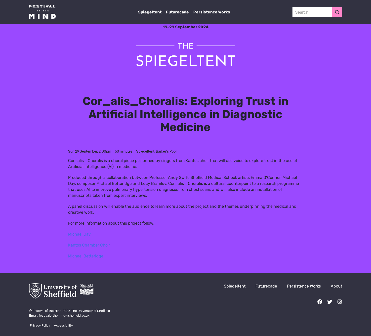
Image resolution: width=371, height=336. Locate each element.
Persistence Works (211, 12)
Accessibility (63, 325)
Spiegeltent (150, 12)
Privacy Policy (40, 325)
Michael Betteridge (85, 256)
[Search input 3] (312, 12)
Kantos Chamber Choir (89, 245)
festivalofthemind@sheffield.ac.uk (64, 315)
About (336, 286)
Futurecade (177, 12)
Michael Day (79, 234)
